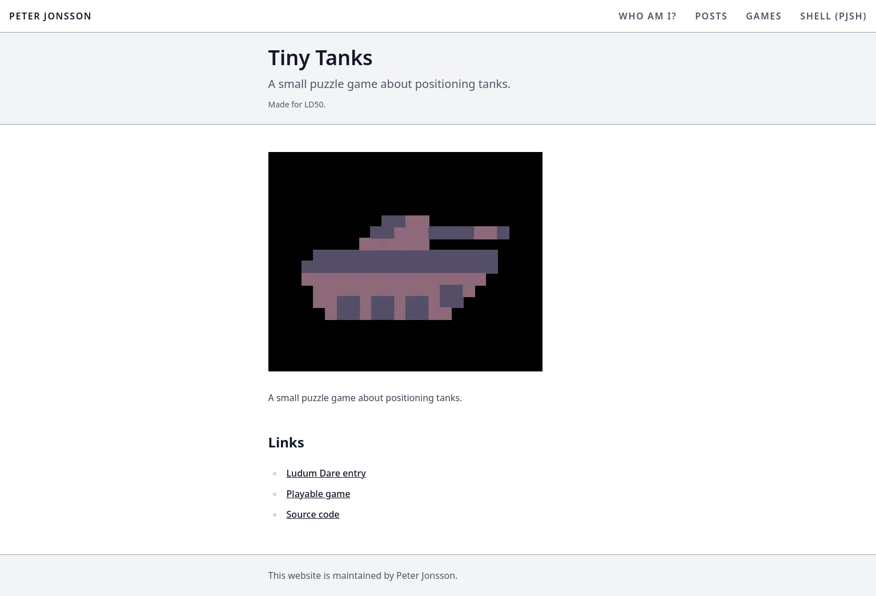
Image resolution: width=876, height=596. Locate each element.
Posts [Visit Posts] (711, 16)
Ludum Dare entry (326, 473)
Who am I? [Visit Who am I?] (648, 16)
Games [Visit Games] (764, 16)
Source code (313, 514)
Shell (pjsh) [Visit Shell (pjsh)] (833, 16)
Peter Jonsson (50, 16)
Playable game (319, 493)
